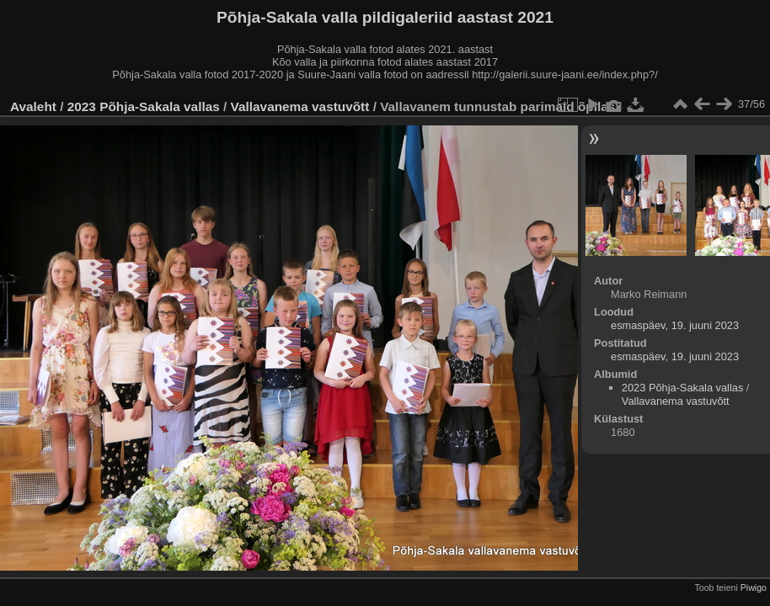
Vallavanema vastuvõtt (300, 106)
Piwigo (754, 587)
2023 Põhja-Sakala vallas (143, 106)
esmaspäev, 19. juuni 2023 (675, 325)
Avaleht (33, 106)
